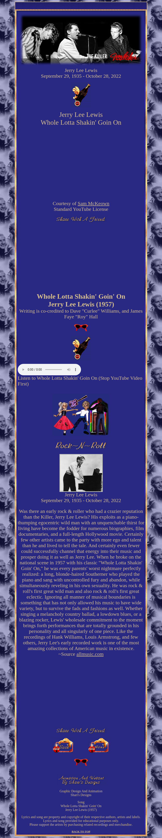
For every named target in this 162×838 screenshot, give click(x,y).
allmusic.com (90, 654)
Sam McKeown (93, 203)
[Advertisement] (81, 255)
